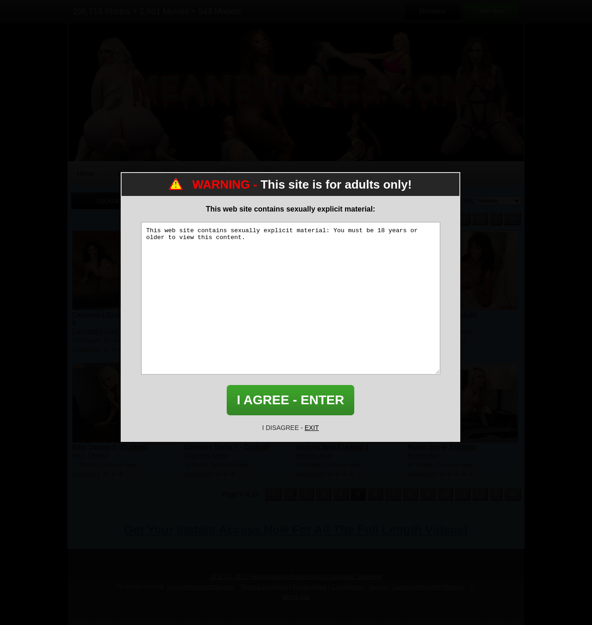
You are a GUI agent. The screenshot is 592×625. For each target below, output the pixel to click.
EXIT (312, 427)
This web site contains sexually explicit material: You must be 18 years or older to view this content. (291, 298)
